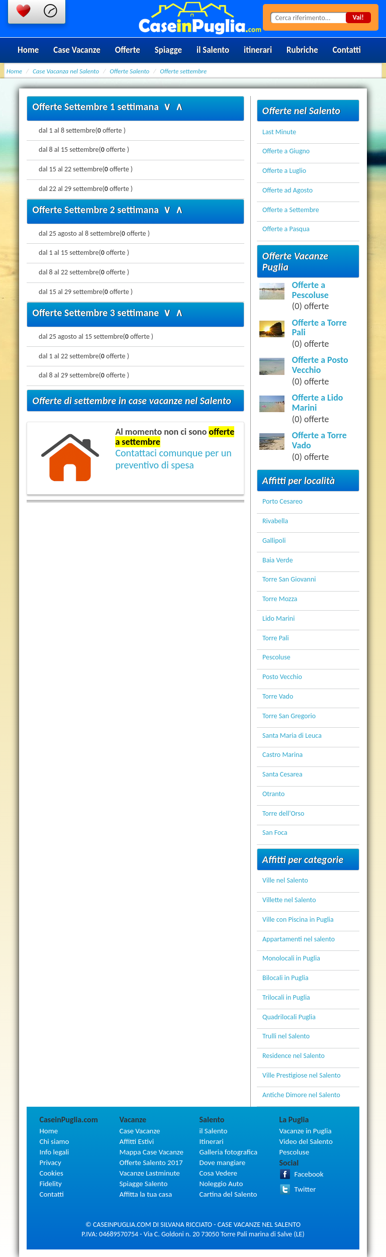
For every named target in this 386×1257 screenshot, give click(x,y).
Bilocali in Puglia (285, 978)
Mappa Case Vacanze (151, 1151)
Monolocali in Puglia (291, 958)
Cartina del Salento (228, 1194)
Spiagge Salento (143, 1183)
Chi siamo (54, 1141)
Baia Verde (277, 560)
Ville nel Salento (285, 881)
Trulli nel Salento (286, 1036)
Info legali (54, 1151)
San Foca (274, 833)
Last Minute (279, 132)
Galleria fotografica (229, 1151)
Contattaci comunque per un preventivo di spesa (173, 459)
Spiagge (168, 50)
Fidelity (50, 1183)
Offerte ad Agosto (287, 191)
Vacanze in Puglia (305, 1130)
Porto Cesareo (282, 502)
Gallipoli (273, 541)
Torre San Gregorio (289, 716)
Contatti (347, 50)
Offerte (127, 50)
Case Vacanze (77, 50)
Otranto (273, 794)
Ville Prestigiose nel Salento (301, 1076)
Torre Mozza (279, 599)
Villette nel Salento (289, 900)
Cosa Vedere (218, 1173)
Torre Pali (275, 638)
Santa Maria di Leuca (292, 736)
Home (28, 50)
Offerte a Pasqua (286, 229)
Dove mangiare (223, 1162)
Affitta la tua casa (145, 1194)
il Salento (213, 50)
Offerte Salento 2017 (150, 1162)
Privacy (50, 1162)
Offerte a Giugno (286, 151)
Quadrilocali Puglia (289, 1017)
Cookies (51, 1173)
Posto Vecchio (282, 677)
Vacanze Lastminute (149, 1173)
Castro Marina (282, 755)
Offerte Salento (129, 71)
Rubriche (302, 50)
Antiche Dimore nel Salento (301, 1095)
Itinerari (212, 1141)
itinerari (258, 50)
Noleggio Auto (221, 1183)
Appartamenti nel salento (298, 939)
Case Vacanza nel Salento (66, 71)
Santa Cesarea (282, 775)
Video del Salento (306, 1141)
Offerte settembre (183, 71)
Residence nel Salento (293, 1056)
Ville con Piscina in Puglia (298, 920)
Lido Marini (278, 619)
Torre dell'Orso (283, 814)
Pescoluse (276, 657)
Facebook (309, 1174)
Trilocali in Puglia (286, 998)
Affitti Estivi (136, 1141)
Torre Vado (277, 697)
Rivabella (275, 521)
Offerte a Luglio (284, 171)
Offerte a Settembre (290, 210)
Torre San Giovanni (289, 580)
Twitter (305, 1189)
